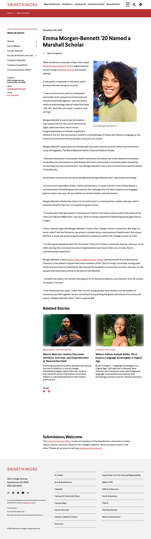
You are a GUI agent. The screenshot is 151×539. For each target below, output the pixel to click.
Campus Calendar (16, 60)
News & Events (15, 33)
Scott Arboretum (109, 496)
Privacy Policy (13, 508)
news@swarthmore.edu (90, 448)
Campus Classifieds (17, 65)
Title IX (105, 503)
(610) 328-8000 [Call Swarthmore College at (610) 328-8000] (14, 486)
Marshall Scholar (66, 70)
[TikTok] (28, 493)
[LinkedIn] (18, 493)
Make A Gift (107, 482)
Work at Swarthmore (111, 517)
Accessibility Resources (16, 512)
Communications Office (19, 70)
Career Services (62, 510)
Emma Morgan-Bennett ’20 (56, 66)
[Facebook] (44, 391)
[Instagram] (9, 493)
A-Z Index (59, 475)
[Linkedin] (49, 391)
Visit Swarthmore (109, 510)
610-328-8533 (13, 95)
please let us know (29, 503)
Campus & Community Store (67, 496)
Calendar (59, 489)
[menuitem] (52, 4)
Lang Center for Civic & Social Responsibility (121, 475)
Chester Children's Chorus (66, 517)
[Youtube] (23, 493)
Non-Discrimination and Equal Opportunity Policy (25, 515)
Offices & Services (110, 489)
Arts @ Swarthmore (63, 482)
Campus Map (61, 503)
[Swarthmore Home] (22, 470)
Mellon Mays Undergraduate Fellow (85, 260)
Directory (59, 524)
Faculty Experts (15, 51)
